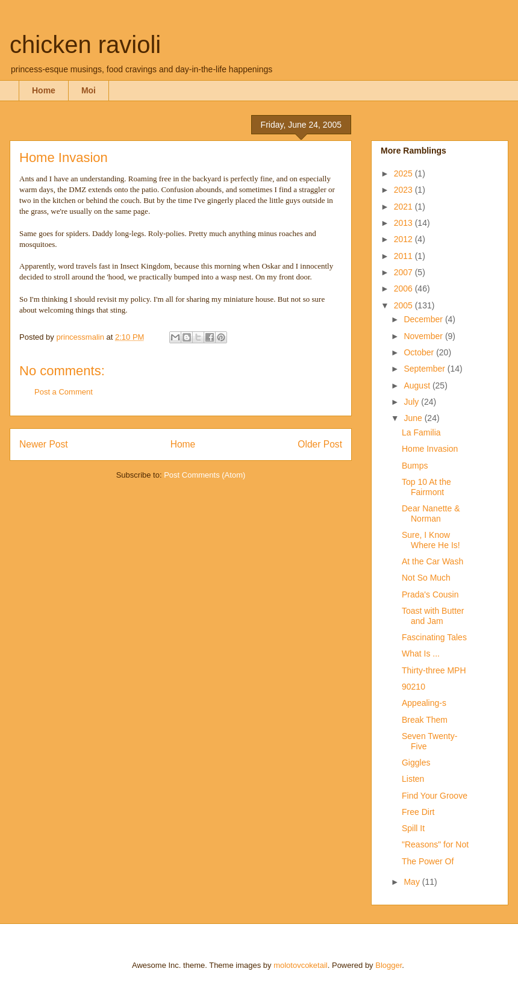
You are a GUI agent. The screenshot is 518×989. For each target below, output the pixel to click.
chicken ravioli (85, 44)
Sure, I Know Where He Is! (431, 540)
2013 (404, 223)
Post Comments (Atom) (204, 474)
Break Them (425, 720)
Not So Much (426, 577)
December (424, 319)
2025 (404, 173)
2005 (404, 305)
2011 (404, 256)
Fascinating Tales (434, 637)
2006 (404, 288)
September (425, 368)
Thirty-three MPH (434, 670)
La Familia (421, 432)
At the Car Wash (432, 561)
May (413, 882)
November (424, 336)
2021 (404, 206)
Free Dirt (418, 812)
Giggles (416, 762)
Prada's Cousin (430, 594)
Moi (88, 90)
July (412, 402)
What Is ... (421, 653)
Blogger (388, 965)
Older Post (320, 444)
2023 (404, 190)
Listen (413, 779)
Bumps (415, 465)
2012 (404, 239)
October (420, 352)
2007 (404, 272)
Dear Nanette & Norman (431, 513)
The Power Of (428, 861)
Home (43, 90)
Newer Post (43, 444)
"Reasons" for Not (435, 844)
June (414, 418)
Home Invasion (430, 449)
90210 (413, 686)
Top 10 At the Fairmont (426, 487)
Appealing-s (424, 703)
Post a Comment (63, 391)
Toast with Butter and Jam (433, 616)
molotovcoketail (300, 965)
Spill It (413, 828)
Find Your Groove (434, 795)
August (418, 385)
